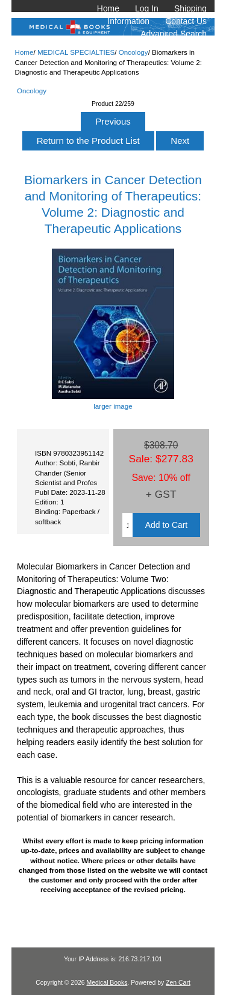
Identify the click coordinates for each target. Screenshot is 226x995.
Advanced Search (173, 34)
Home (108, 8)
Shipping (190, 8)
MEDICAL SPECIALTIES (76, 52)
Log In (147, 8)
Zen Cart (178, 982)
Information (129, 21)
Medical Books (106, 982)
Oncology (133, 52)
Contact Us (186, 21)
